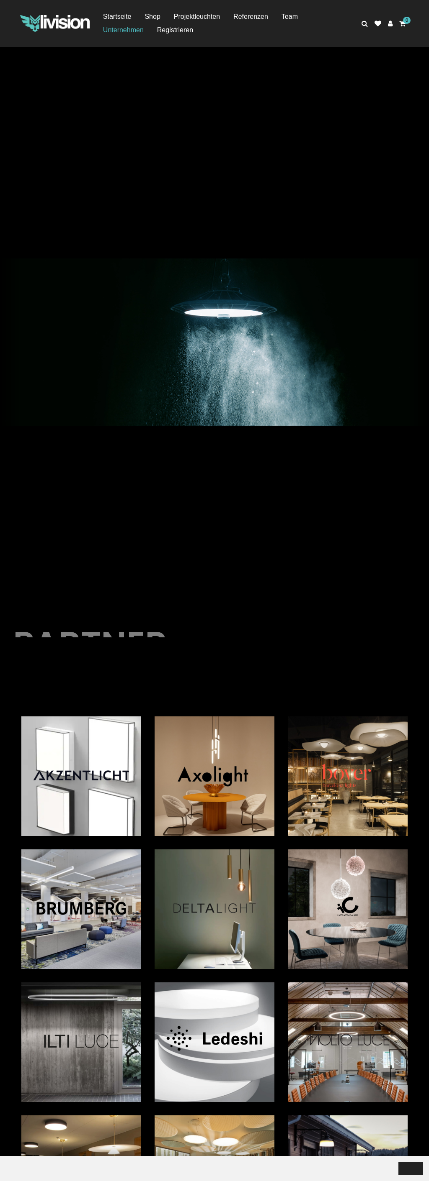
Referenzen (250, 16)
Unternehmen (123, 29)
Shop (152, 16)
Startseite (117, 16)
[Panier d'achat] (402, 24)
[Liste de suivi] (378, 24)
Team (290, 16)
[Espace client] (390, 24)
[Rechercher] (364, 24)
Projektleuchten (197, 16)
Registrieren (175, 29)
